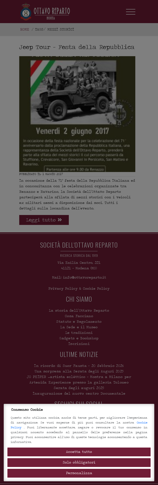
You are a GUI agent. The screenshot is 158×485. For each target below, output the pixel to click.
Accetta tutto (79, 452)
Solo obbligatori (79, 462)
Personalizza (79, 473)
